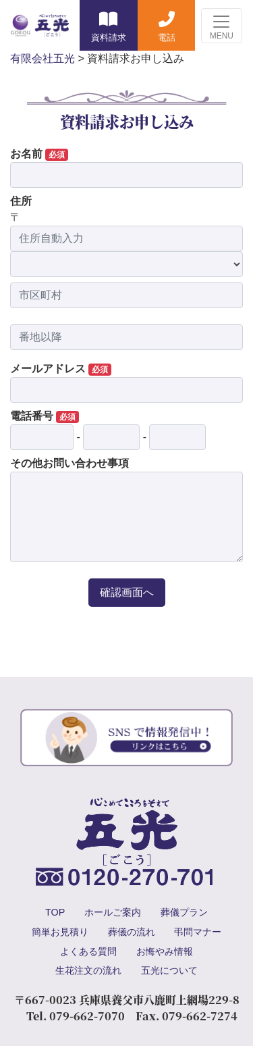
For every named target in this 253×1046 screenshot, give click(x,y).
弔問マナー (197, 931)
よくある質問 (88, 951)
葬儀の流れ (131, 931)
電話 (166, 37)
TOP (55, 912)
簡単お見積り (60, 931)
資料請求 (108, 37)
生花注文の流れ (88, 970)
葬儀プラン (184, 912)
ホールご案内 (112, 912)
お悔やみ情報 (164, 951)
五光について (169, 970)
